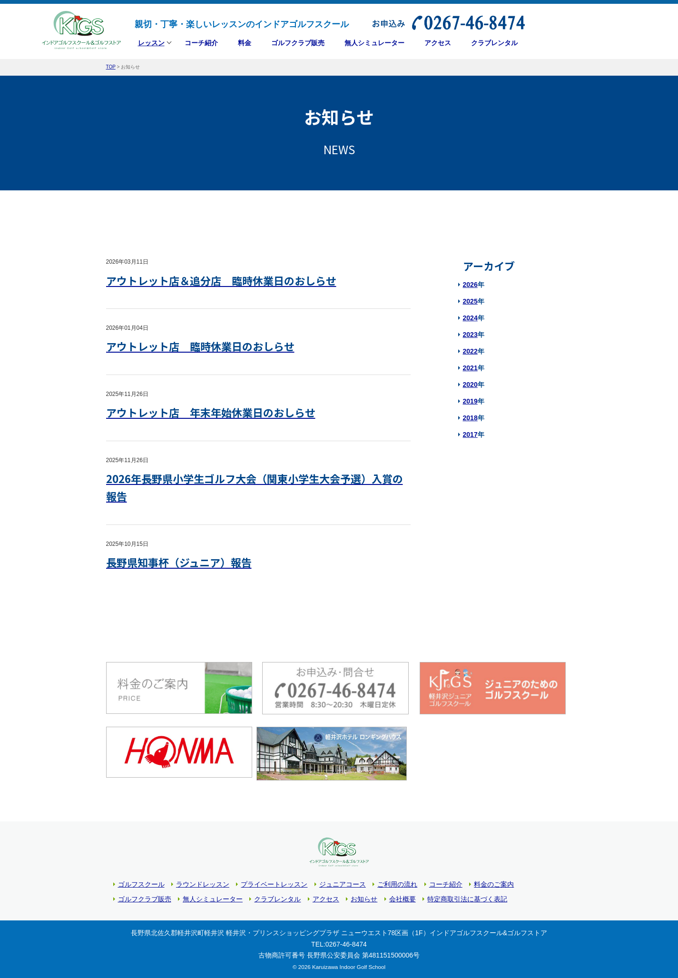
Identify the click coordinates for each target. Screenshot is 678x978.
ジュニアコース (342, 882)
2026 (470, 284)
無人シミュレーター (213, 897)
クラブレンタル (277, 897)
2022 (470, 351)
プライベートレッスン (274, 882)
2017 (470, 434)
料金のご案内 (494, 882)
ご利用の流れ (397, 882)
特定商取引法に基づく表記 (467, 897)
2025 (470, 301)
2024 (470, 318)
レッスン (151, 44)
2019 (470, 401)
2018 (470, 418)
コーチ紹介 (445, 882)
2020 (470, 384)
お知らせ (364, 897)
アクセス (326, 897)
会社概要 (402, 897)
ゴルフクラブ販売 (144, 897)
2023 (470, 334)
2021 (470, 368)
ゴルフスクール (141, 882)
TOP (111, 66)
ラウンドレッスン (202, 882)
